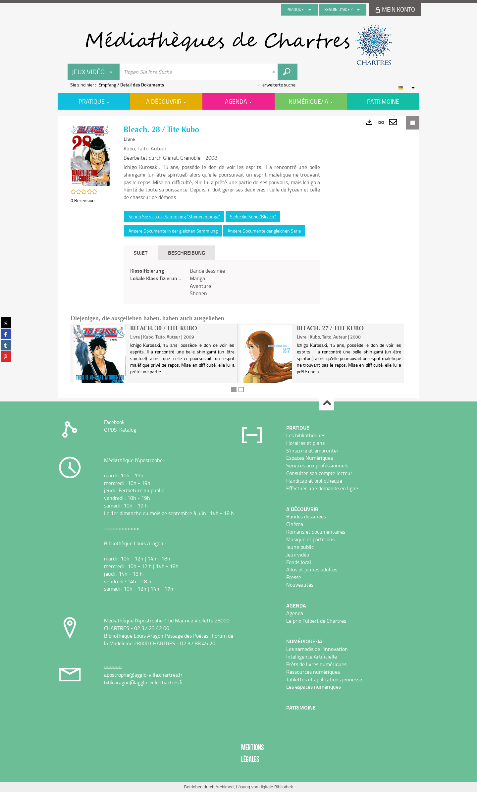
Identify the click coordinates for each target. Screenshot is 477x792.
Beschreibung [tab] (186, 252)
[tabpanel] (221, 282)
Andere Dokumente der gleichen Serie (264, 231)
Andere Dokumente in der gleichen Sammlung (173, 231)
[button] (90, 155)
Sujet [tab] (140, 252)
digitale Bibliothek (276, 786)
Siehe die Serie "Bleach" (253, 216)
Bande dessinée (207, 270)
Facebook (114, 422)
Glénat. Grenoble (181, 157)
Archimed (224, 786)
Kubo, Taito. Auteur (145, 148)
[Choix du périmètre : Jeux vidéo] (94, 72)
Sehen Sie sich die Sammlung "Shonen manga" (174, 216)
